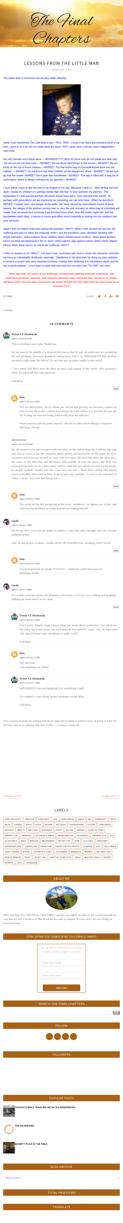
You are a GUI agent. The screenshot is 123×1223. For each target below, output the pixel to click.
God (98, 846)
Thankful (26, 835)
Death (59, 830)
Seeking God (11, 835)
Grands (80, 830)
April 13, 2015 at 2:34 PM (30, 620)
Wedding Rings (92, 857)
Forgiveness (67, 819)
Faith (38, 824)
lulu (22, 397)
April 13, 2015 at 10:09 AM (22, 444)
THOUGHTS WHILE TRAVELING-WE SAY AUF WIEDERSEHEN (45, 1107)
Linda (15, 521)
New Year (9, 830)
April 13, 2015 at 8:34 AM (22, 338)
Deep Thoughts (13, 819)
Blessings (47, 830)
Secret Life (40, 857)
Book (7, 824)
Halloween (110, 846)
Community (101, 819)
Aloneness (83, 835)
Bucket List (64, 841)
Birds (23, 841)
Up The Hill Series (45, 835)
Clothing (88, 841)
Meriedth (76, 852)
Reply (116, 388)
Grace (81, 819)
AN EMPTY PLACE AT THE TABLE (31, 1143)
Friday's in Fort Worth (67, 846)
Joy (112, 835)
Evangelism (31, 846)
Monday (89, 852)
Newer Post (14, 796)
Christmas (43, 819)
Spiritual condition (60, 857)
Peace (29, 824)
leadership (31, 862)
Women (107, 857)
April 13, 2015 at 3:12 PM (30, 401)
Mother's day (104, 852)
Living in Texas (95, 830)
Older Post (109, 796)
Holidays (61, 824)
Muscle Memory (13, 857)
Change (18, 824)
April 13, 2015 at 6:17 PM (30, 683)
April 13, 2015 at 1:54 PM (22, 525)
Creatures (102, 841)
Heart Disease (12, 852)
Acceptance (11, 841)
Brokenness (48, 841)
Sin (89, 819)
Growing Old (99, 835)
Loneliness (105, 824)
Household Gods (42, 852)
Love (55, 819)
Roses (28, 857)
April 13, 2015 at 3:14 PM (30, 499)
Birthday (33, 830)
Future (91, 824)
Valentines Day (66, 835)
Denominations (13, 846)
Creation (29, 819)
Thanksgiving (76, 824)
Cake (76, 841)
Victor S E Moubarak (24, 334)
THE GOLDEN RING (24, 1125)
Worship (9, 862)
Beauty (21, 830)
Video (78, 857)
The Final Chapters (61, 30)
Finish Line (46, 846)
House (26, 852)
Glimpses (87, 846)
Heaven (48, 824)
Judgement (61, 852)
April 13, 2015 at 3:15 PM (30, 657)
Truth (113, 819)
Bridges (34, 841)
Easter (69, 830)
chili (19, 862)
